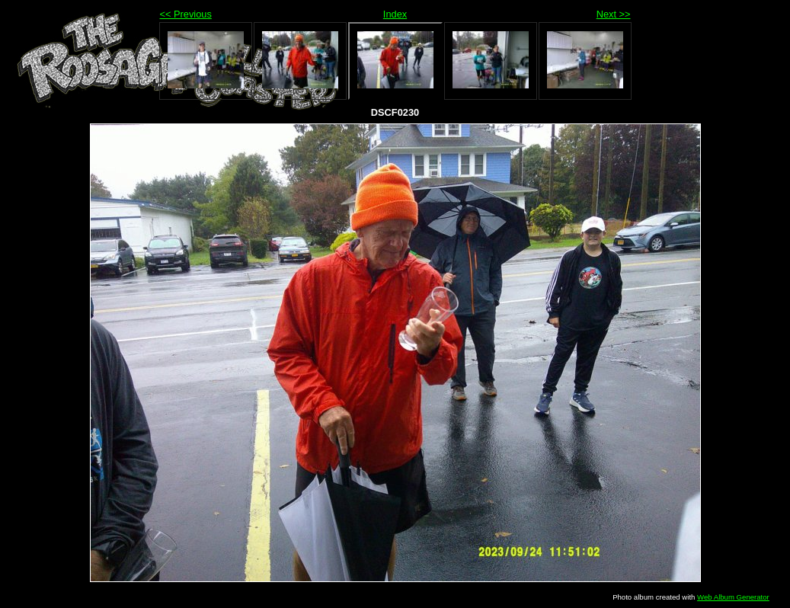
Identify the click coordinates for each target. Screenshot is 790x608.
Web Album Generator (733, 597)
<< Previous (186, 14)
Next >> (613, 14)
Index (395, 14)
